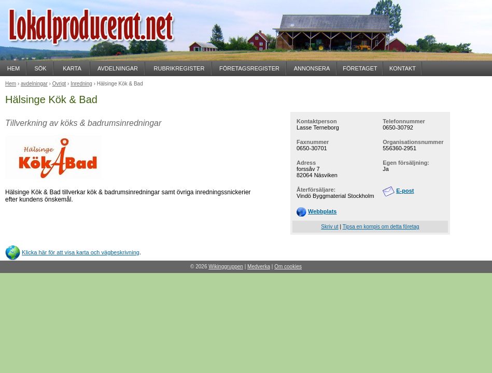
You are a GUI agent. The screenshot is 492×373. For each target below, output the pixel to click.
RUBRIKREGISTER (179, 68)
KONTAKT (402, 68)
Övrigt (59, 84)
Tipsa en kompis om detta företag (381, 226)
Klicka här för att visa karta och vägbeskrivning (80, 252)
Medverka (258, 266)
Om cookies (288, 266)
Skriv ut (329, 226)
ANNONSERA (312, 68)
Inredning (81, 84)
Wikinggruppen (225, 266)
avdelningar (34, 84)
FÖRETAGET (360, 68)
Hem (10, 84)
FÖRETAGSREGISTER (249, 68)
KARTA (72, 68)
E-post (405, 191)
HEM (13, 68)
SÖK (40, 68)
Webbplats (322, 211)
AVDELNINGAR (117, 68)
